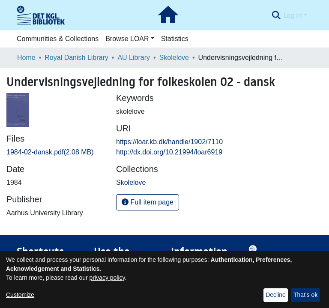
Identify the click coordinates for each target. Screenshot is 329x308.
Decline (276, 294)
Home (26, 57)
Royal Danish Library (76, 57)
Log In (293, 15)
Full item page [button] (147, 202)
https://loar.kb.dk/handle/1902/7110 (169, 141)
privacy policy (107, 277)
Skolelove (174, 57)
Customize (20, 294)
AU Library (133, 57)
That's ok (305, 294)
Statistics (174, 38)
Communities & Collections (58, 38)
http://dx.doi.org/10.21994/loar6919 (169, 152)
